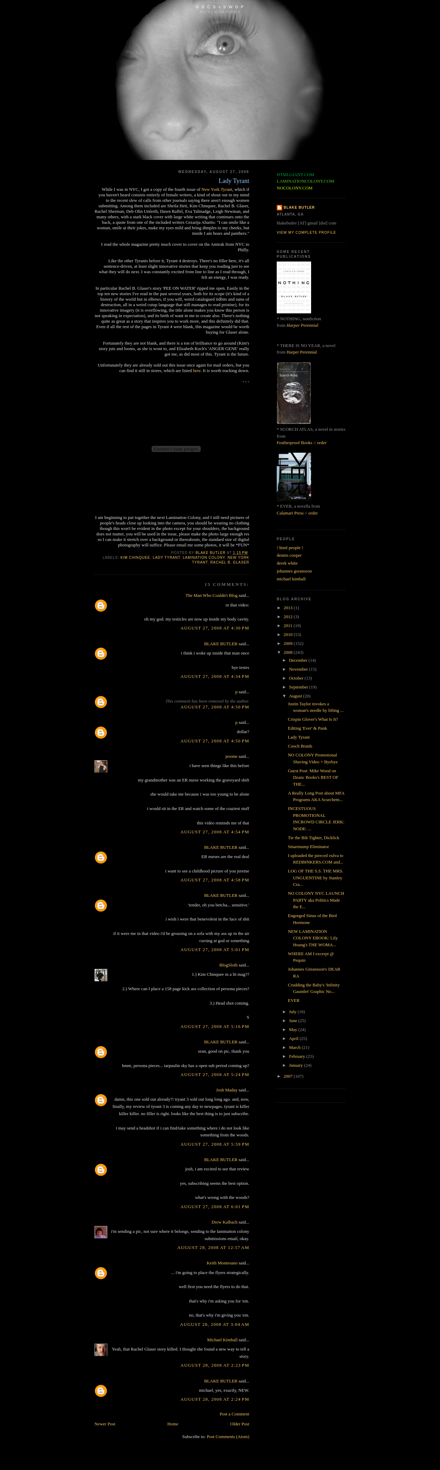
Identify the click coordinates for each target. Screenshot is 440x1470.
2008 (289, 652)
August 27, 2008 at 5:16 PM (214, 1026)
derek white (287, 563)
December (299, 660)
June (293, 1020)
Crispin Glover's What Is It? (313, 719)
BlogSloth (228, 965)
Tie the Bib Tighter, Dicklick (313, 837)
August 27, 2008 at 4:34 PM (214, 676)
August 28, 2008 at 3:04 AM (214, 1324)
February (297, 1056)
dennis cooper (289, 555)
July (293, 1011)
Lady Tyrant (298, 737)
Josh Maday (227, 1089)
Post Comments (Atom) (228, 1436)
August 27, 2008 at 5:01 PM (214, 949)
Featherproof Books (294, 442)
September (299, 687)
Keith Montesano (222, 1262)
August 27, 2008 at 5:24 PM (214, 1074)
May (293, 1029)
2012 (289, 616)
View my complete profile (306, 232)
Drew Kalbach (225, 1222)
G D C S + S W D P (220, 6)
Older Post (239, 1423)
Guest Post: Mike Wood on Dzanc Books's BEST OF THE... (313, 777)
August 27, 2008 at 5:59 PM (214, 1144)
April (294, 1038)
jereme (232, 756)
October (297, 678)
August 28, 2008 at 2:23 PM (214, 1365)
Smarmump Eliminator (308, 846)
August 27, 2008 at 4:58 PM (214, 879)
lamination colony (204, 557)
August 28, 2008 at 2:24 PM (214, 1399)
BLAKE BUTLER (221, 643)
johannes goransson (294, 571)
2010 (289, 634)
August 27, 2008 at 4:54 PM (214, 831)
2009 (289, 643)
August (296, 695)
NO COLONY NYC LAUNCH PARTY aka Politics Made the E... (316, 900)
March (295, 1047)
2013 (289, 607)
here (196, 370)
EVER (293, 1000)
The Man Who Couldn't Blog (211, 595)
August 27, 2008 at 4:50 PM (214, 706)
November (299, 669)
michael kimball (291, 578)
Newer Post (105, 1423)
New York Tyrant (216, 189)
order (321, 442)
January (296, 1065)
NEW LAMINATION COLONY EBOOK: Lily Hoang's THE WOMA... (313, 938)
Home (172, 1423)
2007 (289, 1076)
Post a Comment (234, 1413)
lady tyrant (166, 557)
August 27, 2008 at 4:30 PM (214, 627)
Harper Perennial (302, 325)
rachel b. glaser (229, 562)
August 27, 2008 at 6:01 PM (214, 1206)
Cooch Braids (300, 746)
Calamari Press (290, 513)
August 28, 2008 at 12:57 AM (213, 1247)
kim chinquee (135, 557)
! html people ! (290, 547)
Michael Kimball (222, 1339)
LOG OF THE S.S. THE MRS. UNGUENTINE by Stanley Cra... (315, 877)
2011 (289, 625)
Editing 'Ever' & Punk (307, 728)
